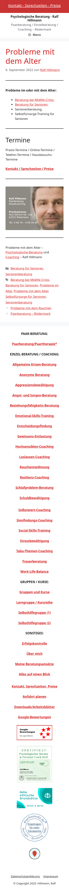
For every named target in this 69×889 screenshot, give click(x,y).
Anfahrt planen (34, 696)
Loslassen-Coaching (34, 457)
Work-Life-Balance (34, 571)
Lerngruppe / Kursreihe (34, 602)
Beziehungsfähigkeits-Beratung (34, 405)
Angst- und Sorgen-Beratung (34, 395)
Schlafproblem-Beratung (34, 487)
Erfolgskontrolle (34, 643)
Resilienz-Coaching (34, 477)
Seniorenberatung (19, 274)
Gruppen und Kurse (35, 592)
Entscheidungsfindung (34, 426)
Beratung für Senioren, (31, 104)
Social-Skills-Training (34, 530)
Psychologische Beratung (24, 252)
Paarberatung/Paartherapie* (34, 344)
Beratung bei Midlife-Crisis (29, 280)
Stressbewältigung (34, 541)
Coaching (12, 257)
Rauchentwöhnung (34, 467)
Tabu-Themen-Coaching (34, 551)
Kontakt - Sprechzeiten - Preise (34, 5)
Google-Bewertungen (34, 717)
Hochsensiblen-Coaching (34, 446)
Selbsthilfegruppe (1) (34, 612)
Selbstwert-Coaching (34, 510)
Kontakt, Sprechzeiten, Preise (34, 686)
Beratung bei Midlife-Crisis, (34, 100)
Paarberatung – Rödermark (30, 313)
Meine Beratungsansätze (34, 664)
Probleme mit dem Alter (31, 291)
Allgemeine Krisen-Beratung (34, 364)
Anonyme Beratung (34, 375)
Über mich (34, 654)
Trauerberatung (34, 561)
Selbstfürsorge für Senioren (26, 296)
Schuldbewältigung (34, 498)
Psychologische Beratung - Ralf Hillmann (34, 18)
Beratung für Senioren (26, 268)
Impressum (50, 876)
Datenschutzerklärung (25, 876)
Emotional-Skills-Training (34, 416)
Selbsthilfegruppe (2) (34, 623)
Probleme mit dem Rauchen (30, 308)
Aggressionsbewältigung (34, 385)
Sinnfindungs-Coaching (34, 520)
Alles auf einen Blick (34, 674)
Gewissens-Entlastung (34, 436)
